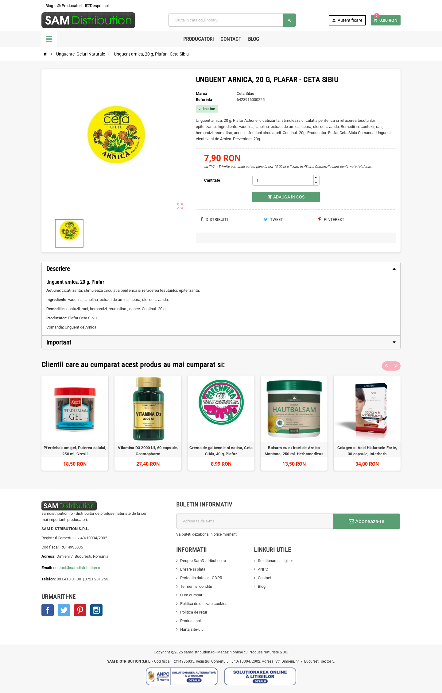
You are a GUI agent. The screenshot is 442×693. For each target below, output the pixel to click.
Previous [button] (386, 364)
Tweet (273, 219)
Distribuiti (214, 219)
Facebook (47, 610)
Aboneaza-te (366, 521)
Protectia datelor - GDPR (201, 578)
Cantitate (212, 180)
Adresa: (48, 556)
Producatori (69, 5)
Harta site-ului (192, 629)
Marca (201, 93)
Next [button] (396, 364)
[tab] (221, 268)
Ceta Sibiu (245, 93)
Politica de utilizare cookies (203, 603)
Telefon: (48, 579)
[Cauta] (232, 20)
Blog (47, 5)
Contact (230, 39)
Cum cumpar (191, 595)
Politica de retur (193, 612)
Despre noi (97, 5)
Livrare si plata (192, 569)
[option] (74, 423)
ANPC (263, 569)
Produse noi (190, 620)
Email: (47, 567)
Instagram (96, 610)
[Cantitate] (283, 180)
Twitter (64, 610)
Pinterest (331, 219)
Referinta (204, 99)
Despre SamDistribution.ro (203, 560)
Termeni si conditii (196, 586)
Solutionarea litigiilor (275, 560)
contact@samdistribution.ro (77, 567)
